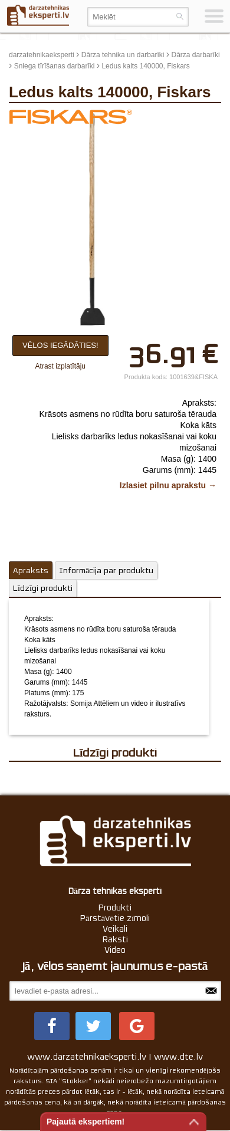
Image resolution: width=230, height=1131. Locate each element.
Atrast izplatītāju (60, 366)
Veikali (115, 928)
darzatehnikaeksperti (41, 55)
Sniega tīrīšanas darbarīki (54, 66)
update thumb (194, 118)
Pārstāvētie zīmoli (115, 918)
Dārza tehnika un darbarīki (123, 55)
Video (115, 950)
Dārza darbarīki (196, 55)
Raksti (115, 939)
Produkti (115, 907)
